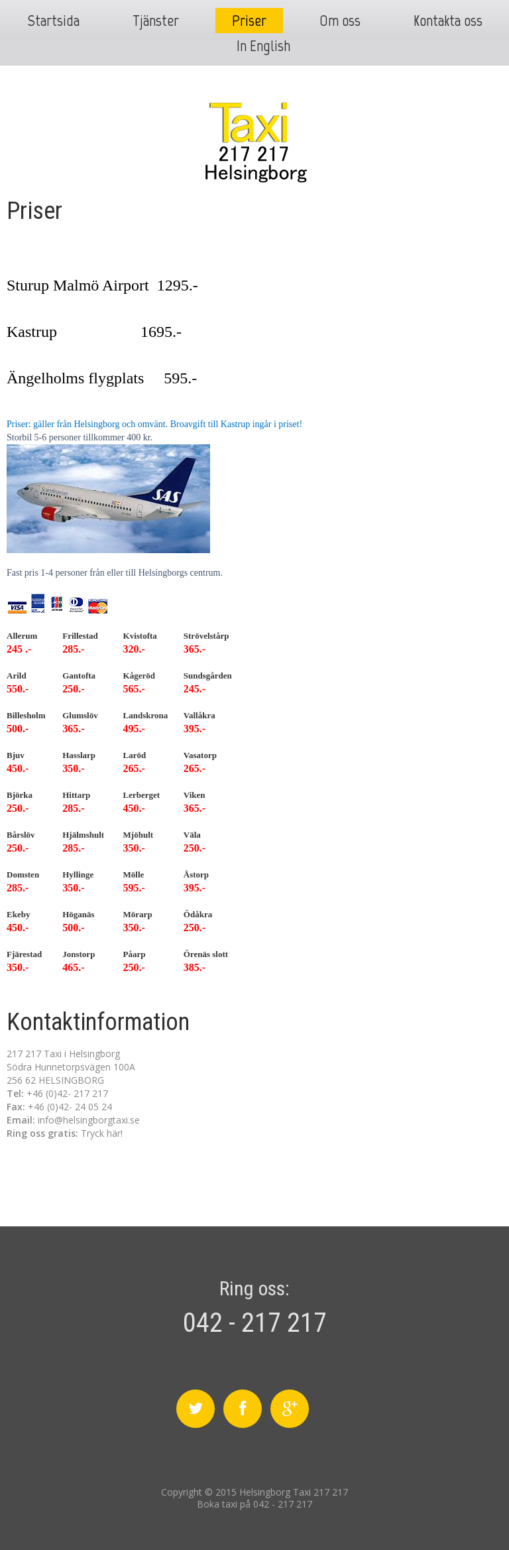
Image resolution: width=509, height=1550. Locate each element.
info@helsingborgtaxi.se (89, 1120)
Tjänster (156, 20)
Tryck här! (102, 1133)
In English (263, 45)
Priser (249, 20)
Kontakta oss (448, 20)
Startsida (53, 20)
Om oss (340, 20)
